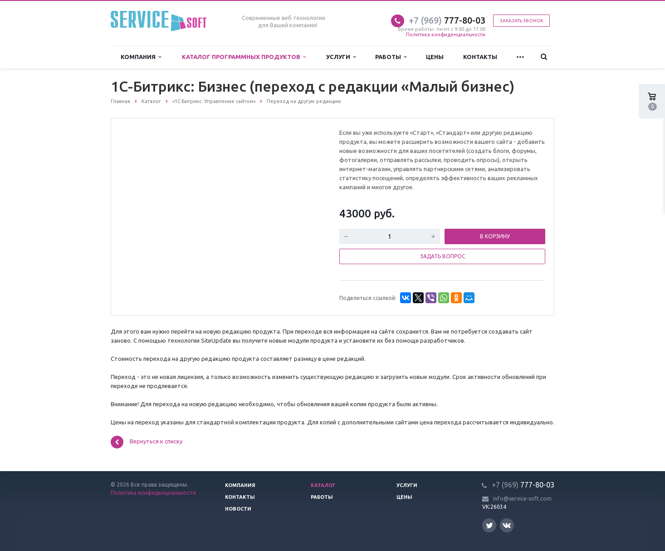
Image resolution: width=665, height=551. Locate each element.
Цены (435, 57)
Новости (238, 509)
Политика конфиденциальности (445, 34)
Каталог (323, 485)
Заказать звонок (521, 20)
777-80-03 (447, 20)
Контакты (480, 57)
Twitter (489, 525)
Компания (141, 57)
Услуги (341, 57)
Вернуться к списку (146, 442)
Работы (390, 57)
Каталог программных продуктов (244, 57)
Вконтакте (507, 525)
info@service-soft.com (522, 499)
